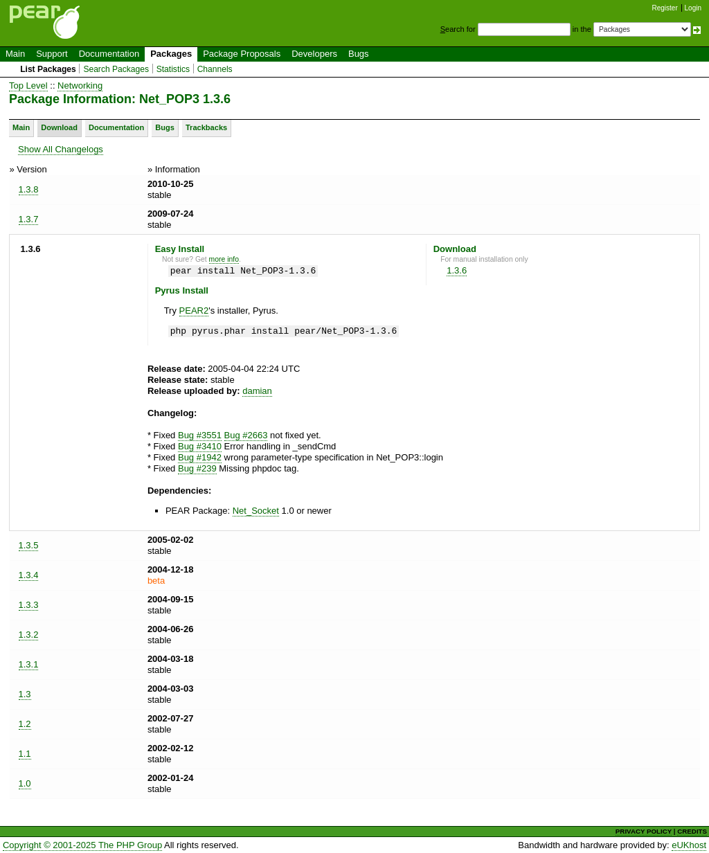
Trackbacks (206, 127)
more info (224, 259)
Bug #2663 (246, 435)
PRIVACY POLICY (644, 831)
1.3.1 (29, 664)
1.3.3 (29, 605)
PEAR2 (194, 310)
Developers (314, 53)
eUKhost (689, 845)
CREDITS (692, 831)
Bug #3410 (200, 446)
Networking (79, 85)
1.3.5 (29, 545)
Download (59, 127)
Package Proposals (241, 53)
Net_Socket (256, 510)
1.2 (25, 724)
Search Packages (116, 69)
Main (15, 53)
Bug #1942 (200, 457)
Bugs (358, 53)
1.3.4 (29, 575)
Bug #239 (197, 468)
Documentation (109, 53)
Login (693, 8)
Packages (171, 53)
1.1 (25, 753)
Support (52, 53)
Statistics (173, 69)
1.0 (25, 783)
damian (257, 391)
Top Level (28, 85)
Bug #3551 (200, 435)
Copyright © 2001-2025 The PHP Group (82, 845)
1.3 (25, 694)
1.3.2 (29, 634)
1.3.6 (457, 270)
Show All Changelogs (60, 149)
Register (665, 8)
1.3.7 (29, 219)
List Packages (48, 69)
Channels (215, 69)
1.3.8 (29, 189)
